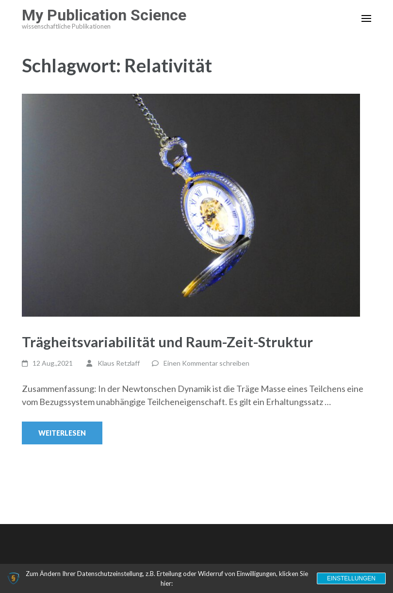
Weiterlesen (62, 433)
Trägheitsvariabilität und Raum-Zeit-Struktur (167, 341)
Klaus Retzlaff (119, 363)
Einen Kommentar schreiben (206, 363)
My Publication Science (104, 15)
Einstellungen (351, 578)
